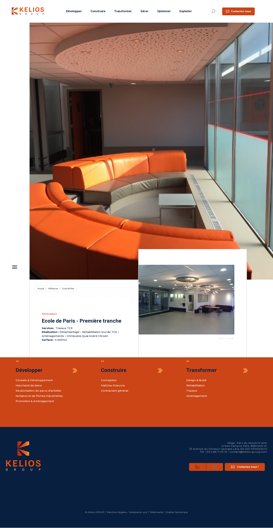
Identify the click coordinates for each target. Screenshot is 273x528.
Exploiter (186, 11)
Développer (74, 11)
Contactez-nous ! (245, 467)
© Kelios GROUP (94, 512)
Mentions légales (117, 512)
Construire (98, 11)
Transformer (123, 11)
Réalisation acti (138, 512)
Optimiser (164, 11)
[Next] (230, 338)
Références (53, 288)
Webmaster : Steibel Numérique (169, 512)
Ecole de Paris (68, 288)
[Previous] (222, 338)
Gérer (145, 11)
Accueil (41, 288)
